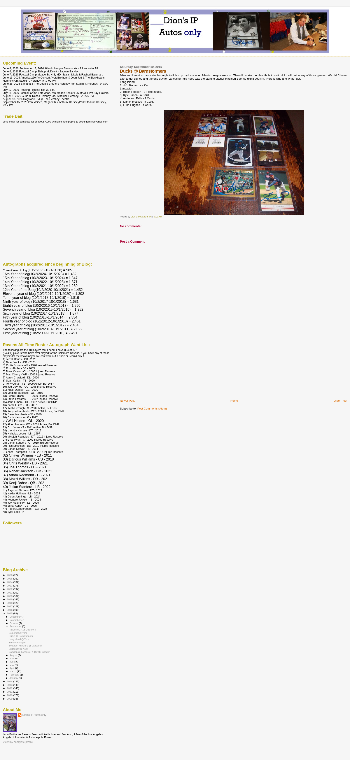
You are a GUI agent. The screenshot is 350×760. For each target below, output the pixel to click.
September (16, 626)
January (14, 678)
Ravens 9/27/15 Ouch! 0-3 (22, 629)
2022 (10, 589)
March (13, 671)
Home (234, 400)
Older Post (340, 400)
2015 (10, 613)
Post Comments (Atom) (152, 408)
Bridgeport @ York (18, 649)
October (14, 623)
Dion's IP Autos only (34, 714)
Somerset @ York (18, 633)
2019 (10, 599)
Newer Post (127, 400)
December (15, 616)
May (12, 665)
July (12, 658)
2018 (10, 602)
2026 (10, 575)
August (14, 655)
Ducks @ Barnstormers (21, 636)
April (12, 668)
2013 (10, 684)
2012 (10, 688)
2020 (10, 596)
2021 (10, 592)
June (13, 661)
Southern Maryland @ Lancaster (25, 645)
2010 (10, 695)
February (15, 674)
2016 (10, 609)
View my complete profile (18, 742)
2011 (10, 691)
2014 (10, 681)
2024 (10, 582)
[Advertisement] (153, 368)
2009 (10, 698)
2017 (10, 606)
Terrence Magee (17, 642)
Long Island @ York (19, 639)
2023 (10, 585)
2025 (10, 578)
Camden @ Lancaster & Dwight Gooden (29, 652)
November (15, 620)
